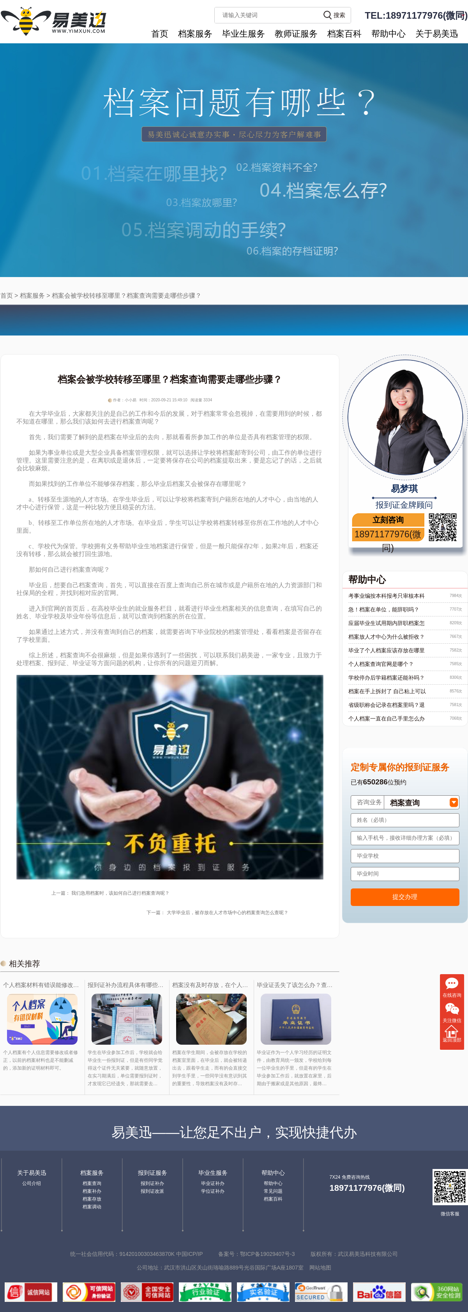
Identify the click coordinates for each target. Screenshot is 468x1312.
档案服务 (195, 34)
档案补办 (92, 1191)
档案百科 (344, 34)
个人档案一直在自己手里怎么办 (386, 718)
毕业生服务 (243, 34)
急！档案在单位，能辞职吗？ (383, 609)
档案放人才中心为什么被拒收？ (386, 637)
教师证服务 (296, 34)
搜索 (339, 15)
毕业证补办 (212, 1183)
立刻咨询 (388, 520)
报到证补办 (152, 1183)
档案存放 (92, 1199)
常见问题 (273, 1191)
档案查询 (92, 1183)
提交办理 (404, 897)
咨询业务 (369, 802)
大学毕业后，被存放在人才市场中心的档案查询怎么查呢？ (227, 912)
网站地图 (320, 1267)
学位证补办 (212, 1191)
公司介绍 (31, 1183)
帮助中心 (388, 34)
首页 (159, 34)
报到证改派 (152, 1191)
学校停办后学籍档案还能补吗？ (386, 678)
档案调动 (92, 1207)
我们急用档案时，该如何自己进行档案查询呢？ (120, 893)
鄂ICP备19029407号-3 (267, 1254)
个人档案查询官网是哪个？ (381, 664)
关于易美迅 (436, 34)
